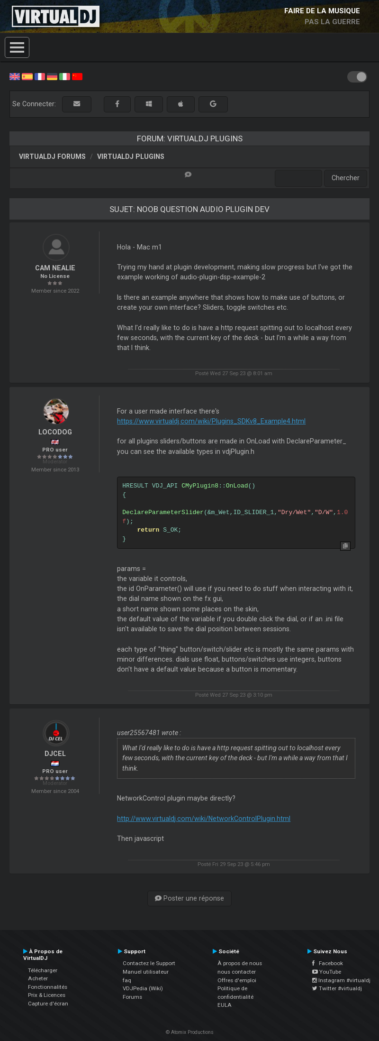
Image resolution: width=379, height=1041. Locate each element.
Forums (132, 997)
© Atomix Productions (190, 1032)
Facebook (327, 963)
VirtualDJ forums (52, 156)
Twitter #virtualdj (337, 988)
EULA (224, 1005)
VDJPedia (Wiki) (143, 988)
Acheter (38, 978)
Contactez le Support (149, 963)
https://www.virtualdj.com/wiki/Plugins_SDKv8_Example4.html (211, 421)
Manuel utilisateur (146, 971)
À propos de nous (239, 963)
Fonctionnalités (47, 987)
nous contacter (236, 971)
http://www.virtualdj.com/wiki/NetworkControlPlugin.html (203, 818)
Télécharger (42, 970)
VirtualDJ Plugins (130, 156)
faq (127, 980)
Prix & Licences (46, 995)
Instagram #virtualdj (341, 980)
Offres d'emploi (236, 980)
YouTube (326, 971)
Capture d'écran (48, 1003)
